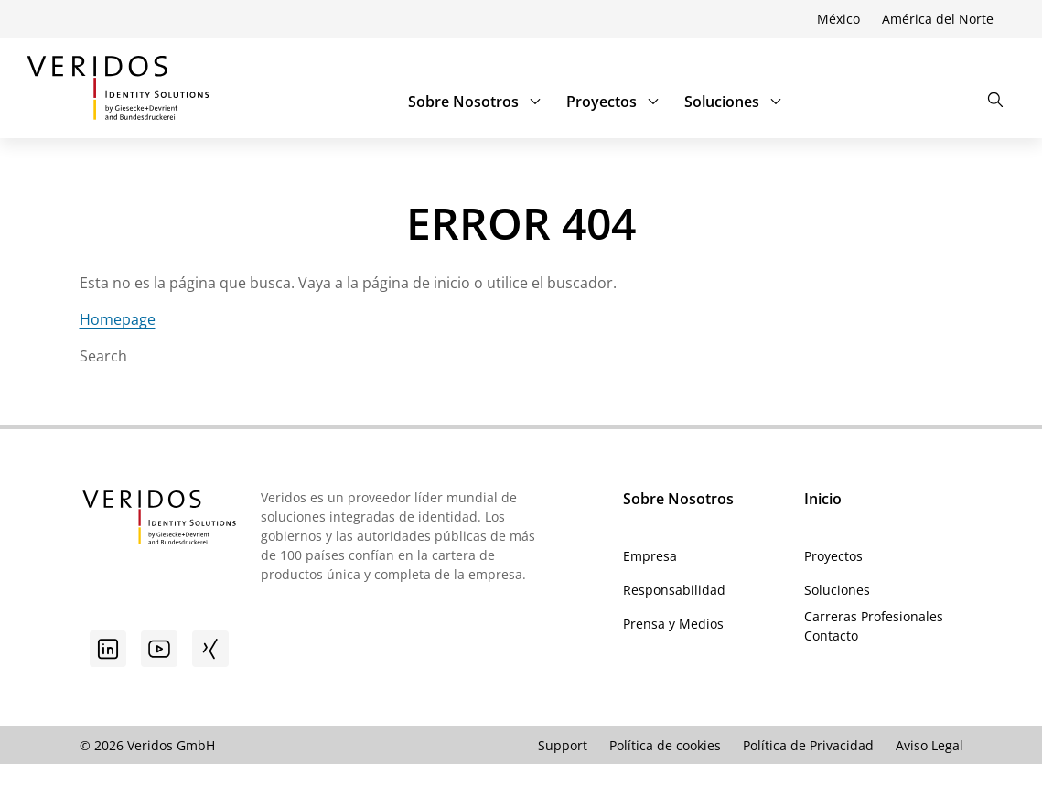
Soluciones (734, 102)
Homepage (118, 319)
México (838, 18)
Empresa (650, 556)
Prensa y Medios (673, 623)
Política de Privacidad (808, 745)
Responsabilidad (674, 589)
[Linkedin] (108, 648)
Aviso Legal (929, 745)
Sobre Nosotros (476, 102)
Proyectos (614, 102)
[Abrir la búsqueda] (995, 100)
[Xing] (210, 648)
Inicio (823, 499)
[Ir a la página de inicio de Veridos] (118, 88)
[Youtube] (159, 648)
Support (562, 745)
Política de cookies (665, 745)
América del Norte (938, 18)
